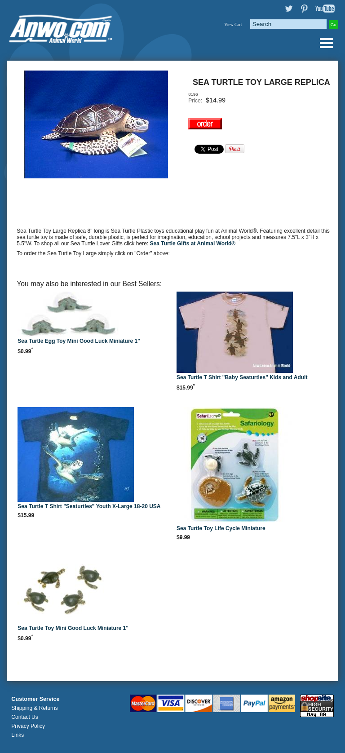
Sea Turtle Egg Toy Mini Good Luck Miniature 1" (79, 341)
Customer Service (35, 699)
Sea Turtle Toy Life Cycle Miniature (221, 528)
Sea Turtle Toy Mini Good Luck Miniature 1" (73, 628)
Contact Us (24, 717)
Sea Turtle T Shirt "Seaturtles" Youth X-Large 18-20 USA (89, 506)
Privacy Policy (28, 726)
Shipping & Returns (34, 708)
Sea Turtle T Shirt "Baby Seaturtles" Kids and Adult (242, 377)
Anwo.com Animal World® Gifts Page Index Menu (326, 43)
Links (17, 735)
